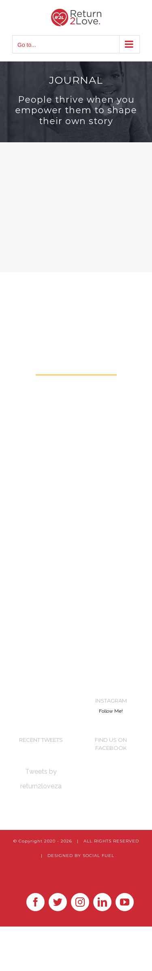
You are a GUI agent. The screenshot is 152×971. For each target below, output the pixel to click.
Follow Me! (111, 711)
